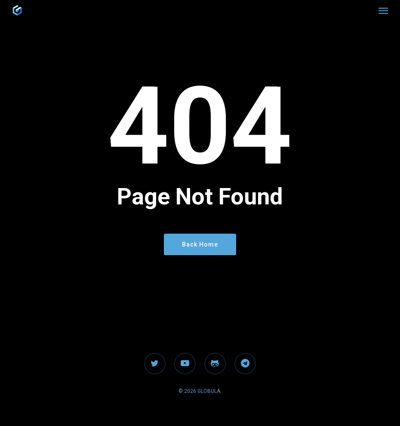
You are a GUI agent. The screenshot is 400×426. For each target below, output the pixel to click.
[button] (383, 10)
